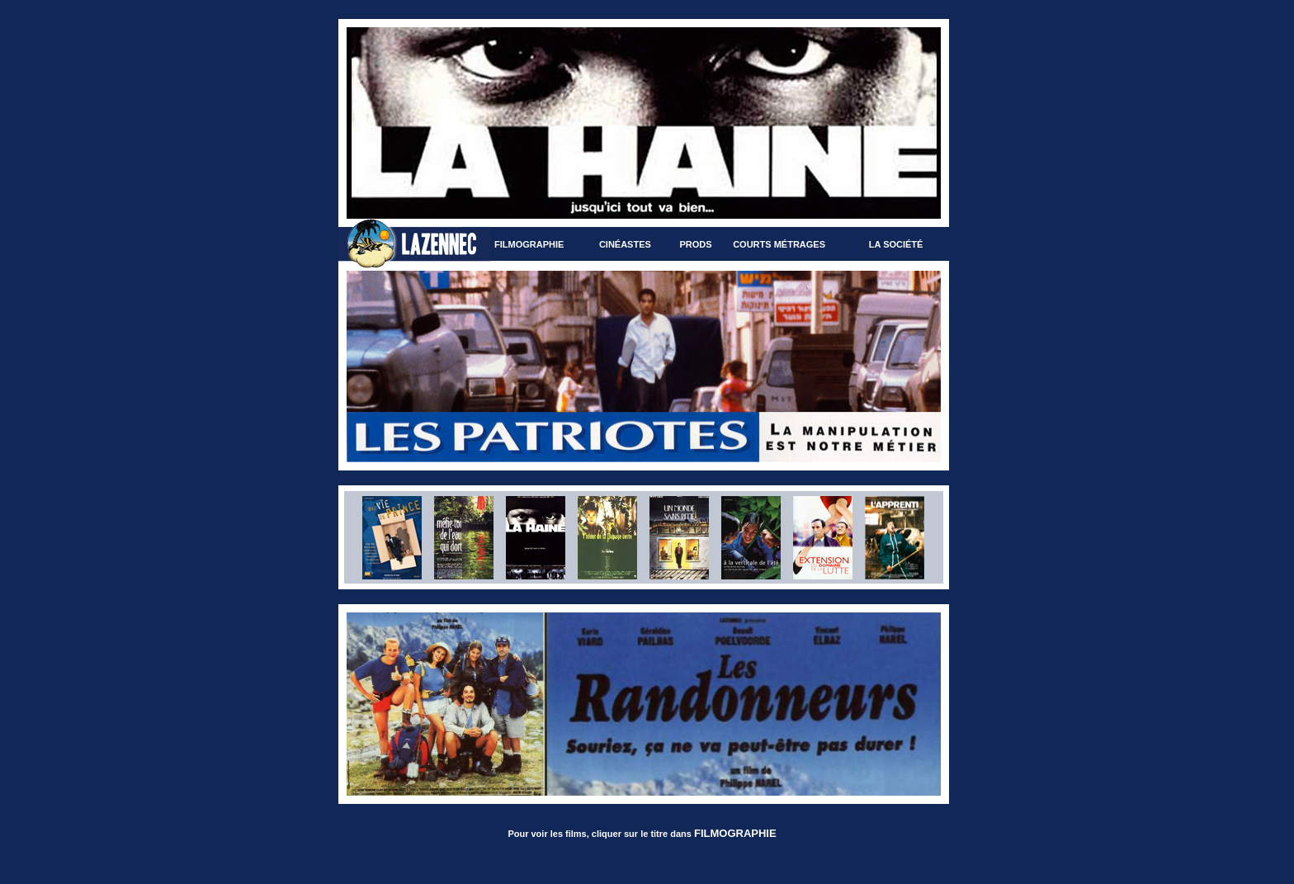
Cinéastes (625, 244)
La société (896, 244)
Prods (695, 244)
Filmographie (529, 244)
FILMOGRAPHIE (735, 833)
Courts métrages (779, 244)
